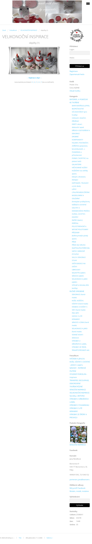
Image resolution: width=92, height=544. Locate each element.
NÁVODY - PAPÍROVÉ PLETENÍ (78, 369)
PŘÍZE (74, 242)
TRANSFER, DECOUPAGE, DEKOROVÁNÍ (79, 382)
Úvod (4, 30)
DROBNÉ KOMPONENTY (77, 138)
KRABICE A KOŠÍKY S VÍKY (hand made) (79, 308)
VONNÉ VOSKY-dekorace (78, 336)
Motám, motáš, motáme (79, 491)
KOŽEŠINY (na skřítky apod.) (80, 172)
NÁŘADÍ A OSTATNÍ (79, 205)
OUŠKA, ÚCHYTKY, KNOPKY (78, 215)
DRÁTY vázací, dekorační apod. (78, 125)
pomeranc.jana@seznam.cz (80, 479)
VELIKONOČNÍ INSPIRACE (28, 30)
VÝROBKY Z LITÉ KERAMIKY (76, 409)
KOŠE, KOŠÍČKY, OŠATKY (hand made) (80, 302)
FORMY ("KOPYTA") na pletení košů (80, 159)
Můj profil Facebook (77, 488)
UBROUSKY (76, 270)
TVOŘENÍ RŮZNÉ (76, 386)
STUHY (74, 260)
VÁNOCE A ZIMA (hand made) (80, 323)
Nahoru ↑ (50, 538)
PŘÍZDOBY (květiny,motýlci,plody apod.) (80, 235)
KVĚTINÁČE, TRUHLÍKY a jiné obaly (80, 184)
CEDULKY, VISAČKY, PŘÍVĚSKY (79, 119)
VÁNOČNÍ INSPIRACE (78, 389)
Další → (39, 78)
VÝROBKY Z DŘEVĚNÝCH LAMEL (79, 342)
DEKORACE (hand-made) (79, 296)
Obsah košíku (75, 91)
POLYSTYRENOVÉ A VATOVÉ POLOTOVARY (80, 228)
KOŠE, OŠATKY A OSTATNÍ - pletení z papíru (80, 363)
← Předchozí (31, 78)
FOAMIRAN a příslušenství (77, 153)
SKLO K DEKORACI (79, 257)
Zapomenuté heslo (77, 74)
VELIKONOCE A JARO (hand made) (79, 330)
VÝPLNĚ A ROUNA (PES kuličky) (80, 286)
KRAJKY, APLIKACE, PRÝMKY (79, 178)
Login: (72, 49)
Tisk (20, 538)
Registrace (74, 71)
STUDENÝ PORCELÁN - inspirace (78, 375)
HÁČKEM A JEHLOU (77, 359)
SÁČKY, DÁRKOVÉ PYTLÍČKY (78, 252)
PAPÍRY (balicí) (77, 220)
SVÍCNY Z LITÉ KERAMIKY (77, 317)
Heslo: (72, 58)
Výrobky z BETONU (77, 396)
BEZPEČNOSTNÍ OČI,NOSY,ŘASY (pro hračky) (79, 112)
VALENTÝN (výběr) (78, 273)
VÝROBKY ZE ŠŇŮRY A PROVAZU (78, 416)
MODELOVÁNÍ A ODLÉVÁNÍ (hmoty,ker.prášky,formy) (81, 198)
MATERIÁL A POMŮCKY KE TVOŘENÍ (79, 101)
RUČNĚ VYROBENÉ (77, 291)
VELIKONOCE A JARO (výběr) (79, 280)
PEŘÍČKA (75, 223)
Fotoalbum (13, 30)
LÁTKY (74, 189)
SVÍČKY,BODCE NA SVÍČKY (78, 265)
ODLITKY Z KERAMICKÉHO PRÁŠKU (81, 209)
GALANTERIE (76, 164)
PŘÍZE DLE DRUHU (78, 245)
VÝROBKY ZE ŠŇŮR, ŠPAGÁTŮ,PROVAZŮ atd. (81, 348)
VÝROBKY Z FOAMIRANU (79, 405)
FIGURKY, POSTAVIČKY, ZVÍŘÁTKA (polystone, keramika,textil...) (80, 146)
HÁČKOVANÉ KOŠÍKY (79, 167)
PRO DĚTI (75, 313)
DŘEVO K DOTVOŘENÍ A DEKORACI (81, 132)
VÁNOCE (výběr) (78, 276)
